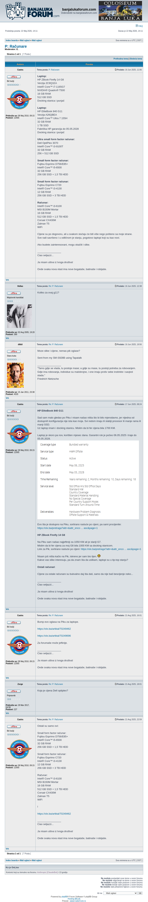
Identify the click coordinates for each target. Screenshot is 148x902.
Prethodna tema (121, 59)
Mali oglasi (25, 40)
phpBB (64, 897)
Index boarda (12, 40)
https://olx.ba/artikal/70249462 (54, 628)
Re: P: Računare (56, 286)
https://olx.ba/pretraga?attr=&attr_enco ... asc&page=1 (67, 528)
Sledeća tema (136, 59)
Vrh (7, 280)
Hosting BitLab (74, 899)
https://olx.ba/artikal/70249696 (54, 635)
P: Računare (16, 46)
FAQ (139, 26)
